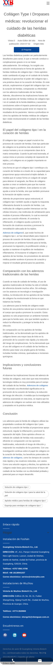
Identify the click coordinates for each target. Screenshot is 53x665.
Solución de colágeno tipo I (16, 487)
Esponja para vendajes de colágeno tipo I (23, 505)
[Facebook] (5, 635)
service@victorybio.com (33, 577)
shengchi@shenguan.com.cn (35, 617)
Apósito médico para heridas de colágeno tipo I (25, 501)
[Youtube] (24, 635)
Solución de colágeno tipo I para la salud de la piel (25, 494)
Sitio (42, 44)
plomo (31, 657)
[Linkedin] (14, 635)
